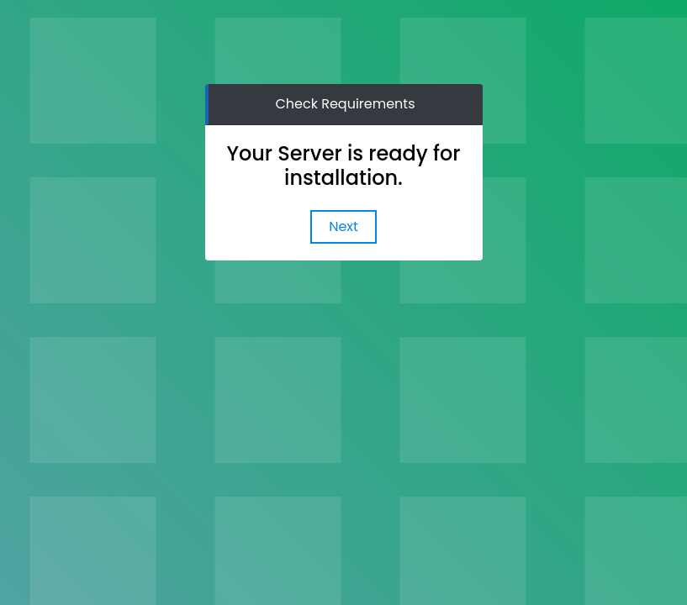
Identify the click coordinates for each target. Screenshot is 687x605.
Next (343, 226)
